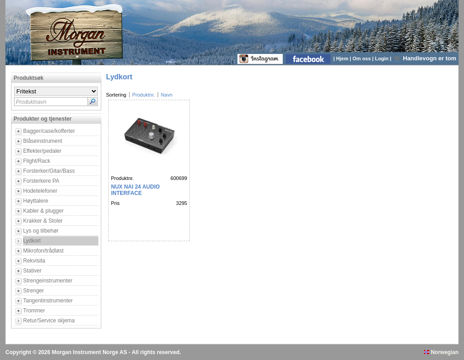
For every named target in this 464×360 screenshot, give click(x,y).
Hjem (343, 58)
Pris (115, 203)
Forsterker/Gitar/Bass (49, 171)
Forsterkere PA (41, 181)
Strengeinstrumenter (47, 280)
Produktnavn (31, 102)
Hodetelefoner (40, 191)
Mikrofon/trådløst (43, 251)
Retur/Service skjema (49, 320)
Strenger (33, 290)
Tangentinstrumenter (47, 300)
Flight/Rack (36, 161)
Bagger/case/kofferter (49, 131)
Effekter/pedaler (42, 151)
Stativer (32, 271)
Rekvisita (34, 261)
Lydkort (32, 241)
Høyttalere (35, 201)
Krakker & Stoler (43, 221)
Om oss (362, 58)
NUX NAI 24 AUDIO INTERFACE (135, 190)
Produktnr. (143, 94)
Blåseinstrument (42, 141)
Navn (167, 94)
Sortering (116, 94)
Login (382, 58)
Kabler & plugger (43, 211)
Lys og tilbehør (40, 231)
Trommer (34, 310)
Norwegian (441, 352)
